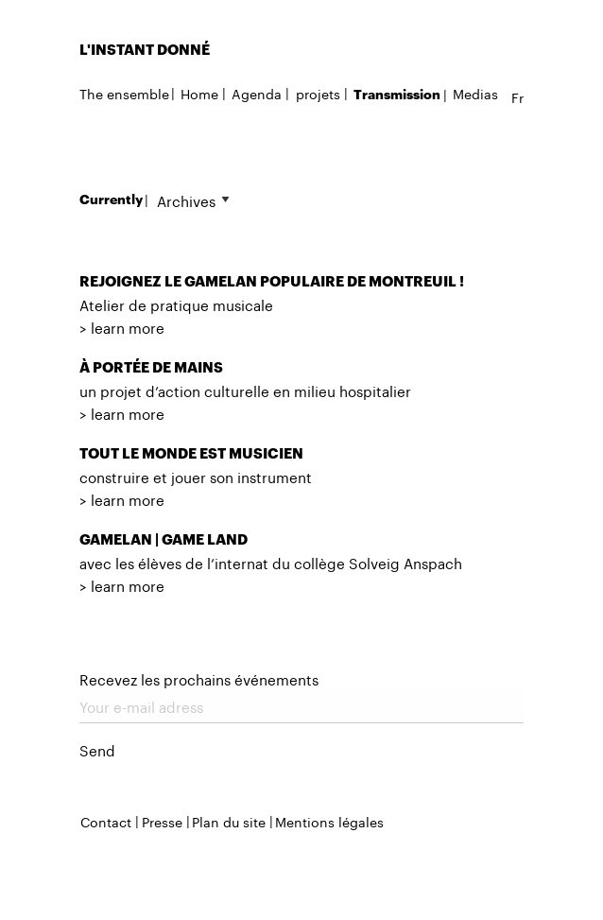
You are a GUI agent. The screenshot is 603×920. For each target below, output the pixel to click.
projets (318, 92)
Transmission (396, 94)
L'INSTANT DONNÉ (144, 49)
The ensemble (124, 92)
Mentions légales (329, 820)
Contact (105, 820)
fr (517, 96)
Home (199, 92)
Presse (162, 820)
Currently (111, 199)
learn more (127, 326)
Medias (475, 92)
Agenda (257, 92)
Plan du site (229, 820)
